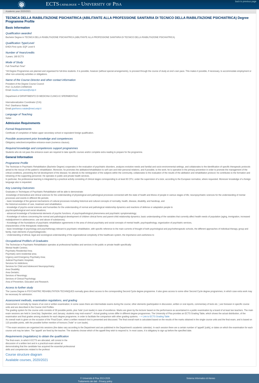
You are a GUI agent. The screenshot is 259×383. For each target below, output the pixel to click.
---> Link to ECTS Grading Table (154, 316)
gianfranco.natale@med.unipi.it (26, 108)
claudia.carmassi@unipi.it (24, 90)
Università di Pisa (90, 378)
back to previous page (245, 1)
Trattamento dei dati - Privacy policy (95, 381)
